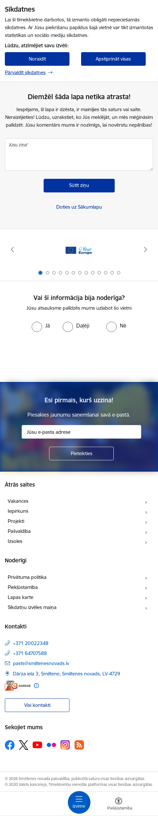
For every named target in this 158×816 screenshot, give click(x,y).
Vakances (18, 501)
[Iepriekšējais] (12, 249)
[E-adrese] (18, 685)
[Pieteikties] (81, 453)
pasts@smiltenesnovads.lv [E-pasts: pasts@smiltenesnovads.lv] (41, 663)
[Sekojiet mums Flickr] (51, 745)
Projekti (16, 521)
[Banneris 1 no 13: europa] (79, 250)
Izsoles (15, 541)
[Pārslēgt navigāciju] (79, 802)
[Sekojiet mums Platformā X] (23, 745)
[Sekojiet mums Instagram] (65, 745)
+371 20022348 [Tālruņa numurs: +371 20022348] (30, 643)
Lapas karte (20, 597)
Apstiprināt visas (113, 59)
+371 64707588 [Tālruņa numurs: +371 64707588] (30, 653)
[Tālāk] (145, 249)
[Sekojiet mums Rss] (79, 745)
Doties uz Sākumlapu (79, 207)
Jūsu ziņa (18, 145)
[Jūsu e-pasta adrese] (81, 432)
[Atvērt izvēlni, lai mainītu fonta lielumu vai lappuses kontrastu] (118, 804)
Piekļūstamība (23, 587)
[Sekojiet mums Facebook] (10, 745)
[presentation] (79, 356)
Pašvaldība (19, 531)
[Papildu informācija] (36, 685)
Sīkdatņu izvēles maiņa (32, 607)
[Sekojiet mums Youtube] (37, 745)
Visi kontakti (37, 705)
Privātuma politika (27, 577)
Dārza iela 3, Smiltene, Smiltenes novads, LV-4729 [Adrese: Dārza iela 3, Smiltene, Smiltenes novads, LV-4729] (66, 674)
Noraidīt (37, 59)
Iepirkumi (18, 511)
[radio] (41, 325)
